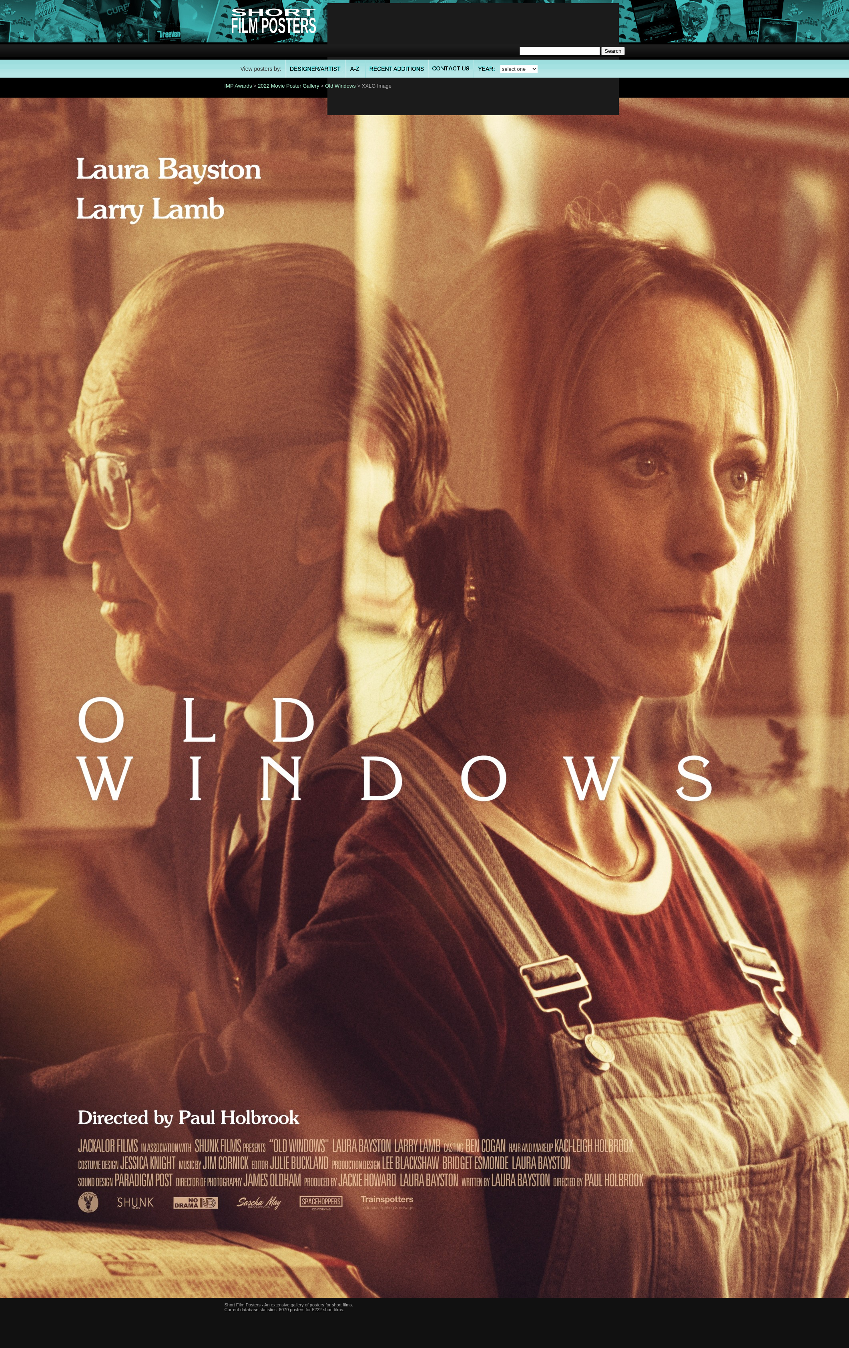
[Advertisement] (473, 59)
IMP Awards (238, 86)
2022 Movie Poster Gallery (288, 86)
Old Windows (340, 86)
